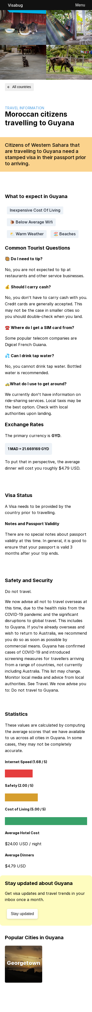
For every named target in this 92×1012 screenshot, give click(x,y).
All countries (19, 87)
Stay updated (22, 914)
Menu (80, 5)
